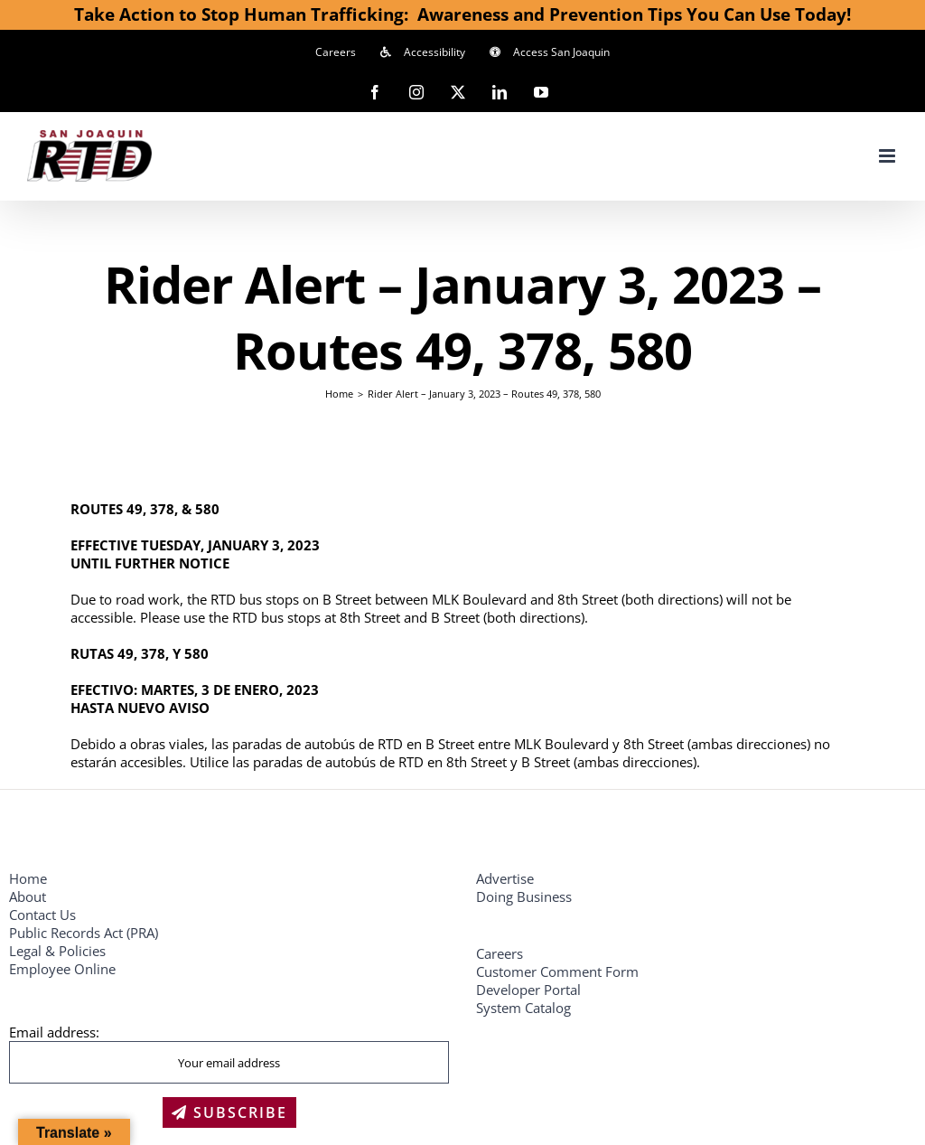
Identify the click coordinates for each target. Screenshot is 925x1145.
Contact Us (42, 915)
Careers (499, 953)
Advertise (505, 878)
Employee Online (62, 969)
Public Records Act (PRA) (83, 933)
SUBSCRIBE (229, 1112)
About (27, 896)
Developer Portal (528, 990)
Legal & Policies (59, 951)
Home (28, 878)
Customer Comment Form (557, 971)
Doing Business (524, 896)
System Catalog (523, 1008)
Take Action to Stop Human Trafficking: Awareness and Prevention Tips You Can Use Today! (462, 14)
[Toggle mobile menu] (888, 155)
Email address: (54, 1032)
